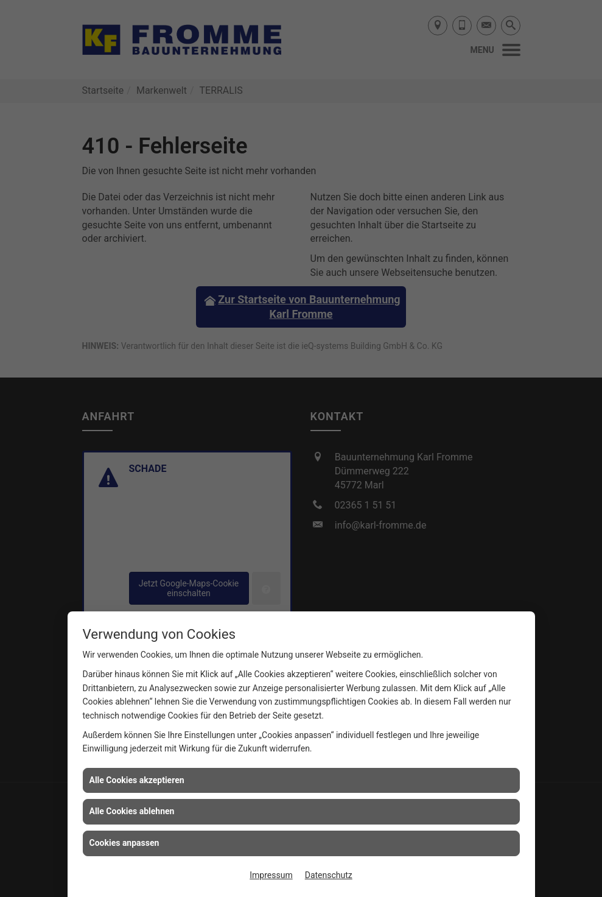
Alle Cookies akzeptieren (136, 780)
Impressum (271, 875)
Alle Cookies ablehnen (132, 811)
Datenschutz (328, 875)
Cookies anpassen (124, 843)
